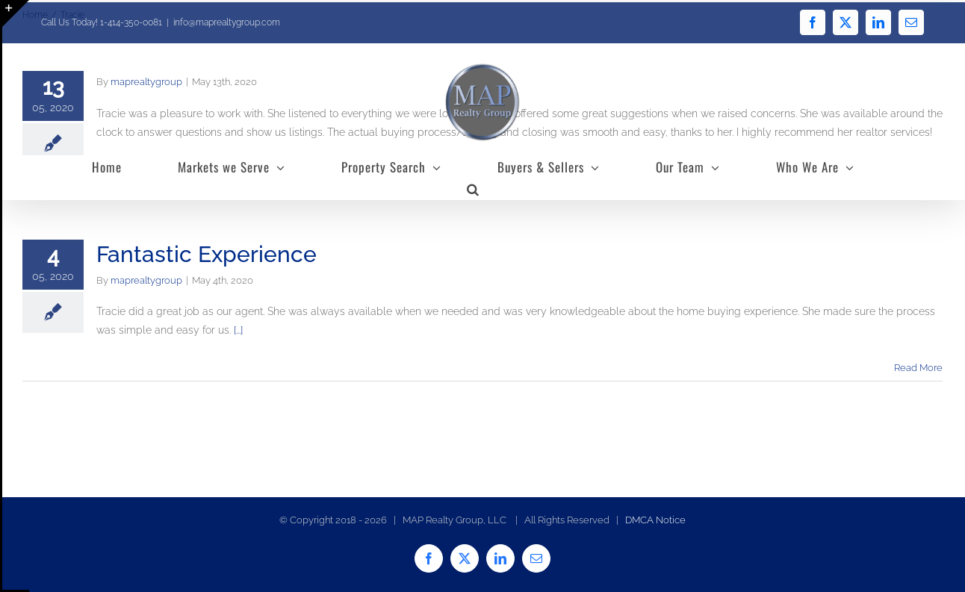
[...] (238, 330)
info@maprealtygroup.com (226, 22)
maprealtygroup (146, 280)
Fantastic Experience (206, 254)
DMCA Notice (655, 520)
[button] (473, 189)
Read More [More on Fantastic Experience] (918, 367)
